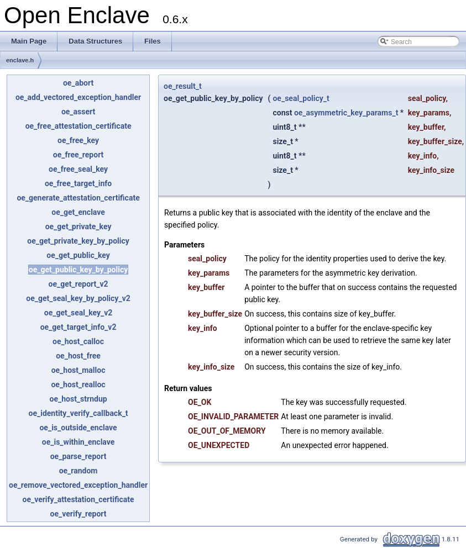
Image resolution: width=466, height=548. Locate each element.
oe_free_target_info (78, 183)
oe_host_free (78, 355)
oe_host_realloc (78, 384)
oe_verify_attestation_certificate (78, 499)
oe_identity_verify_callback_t (78, 413)
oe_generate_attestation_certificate (78, 197)
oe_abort (78, 82)
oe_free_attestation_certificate (78, 126)
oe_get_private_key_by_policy (78, 240)
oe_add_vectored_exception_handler (78, 97)
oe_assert (78, 111)
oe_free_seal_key (78, 169)
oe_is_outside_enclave (78, 427)
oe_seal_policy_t (301, 98)
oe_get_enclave (78, 212)
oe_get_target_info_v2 (78, 327)
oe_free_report (78, 154)
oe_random (78, 470)
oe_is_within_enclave (78, 442)
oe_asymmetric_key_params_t (346, 112)
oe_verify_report (78, 513)
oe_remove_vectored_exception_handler (78, 485)
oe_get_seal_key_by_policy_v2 (78, 298)
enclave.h (20, 60)
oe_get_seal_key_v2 (78, 312)
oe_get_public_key (78, 255)
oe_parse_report (78, 456)
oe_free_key (78, 140)
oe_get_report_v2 (78, 284)
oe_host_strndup (78, 398)
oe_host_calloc (78, 341)
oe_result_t (183, 86)
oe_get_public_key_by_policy (78, 269)
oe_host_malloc (78, 370)
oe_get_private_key (78, 226)
